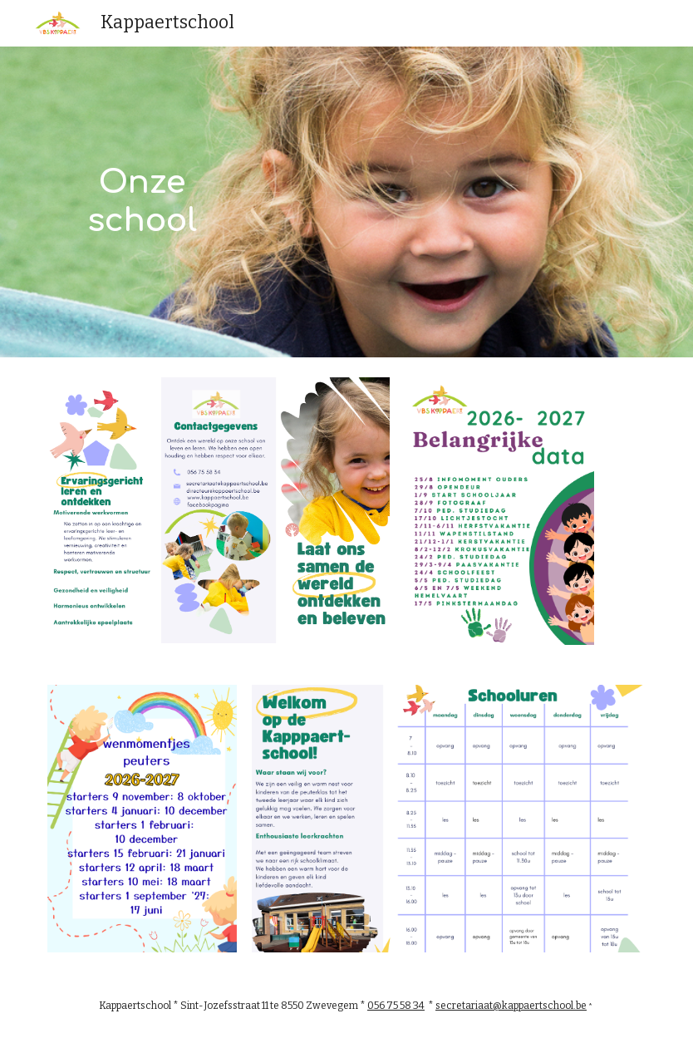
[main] (142, 201)
